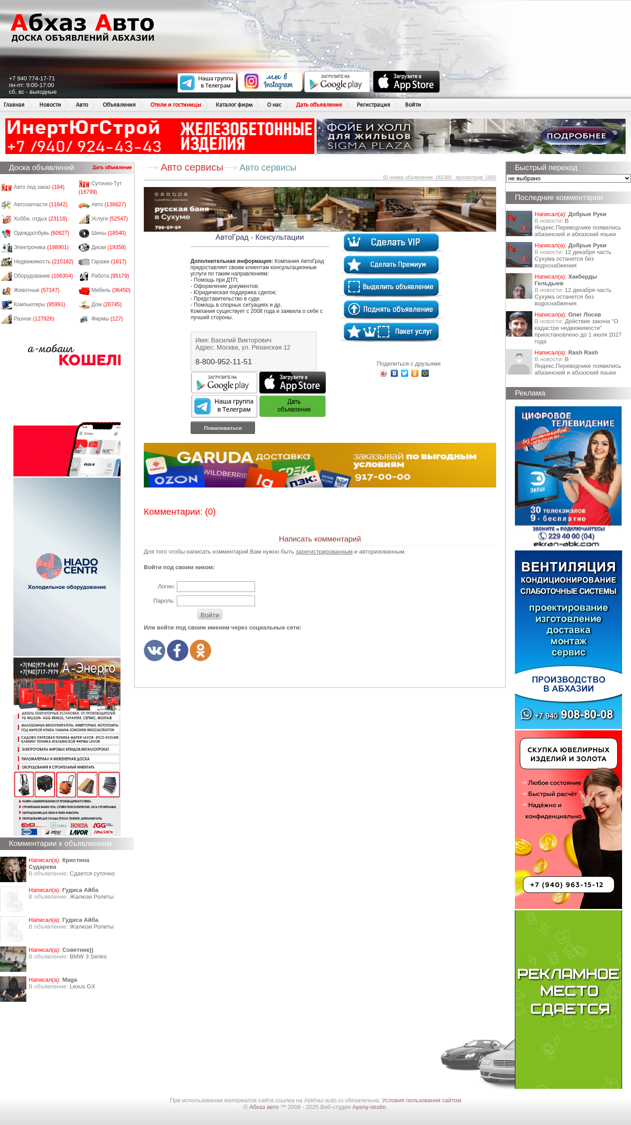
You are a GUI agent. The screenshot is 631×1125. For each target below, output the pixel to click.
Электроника (41, 247)
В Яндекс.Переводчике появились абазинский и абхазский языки (578, 227)
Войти (413, 104)
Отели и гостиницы (175, 104)
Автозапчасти (41, 204)
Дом (107, 304)
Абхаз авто (264, 1107)
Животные (37, 290)
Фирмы (107, 319)
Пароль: (164, 600)
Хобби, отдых (40, 219)
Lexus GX (82, 986)
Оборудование (43, 276)
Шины (109, 233)
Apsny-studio (369, 1107)
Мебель (111, 290)
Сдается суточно (92, 873)
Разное (34, 319)
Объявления (119, 104)
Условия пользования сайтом (421, 1100)
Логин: (166, 586)
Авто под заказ (39, 187)
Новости (50, 104)
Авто (82, 104)
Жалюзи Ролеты (91, 896)
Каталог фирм (234, 104)
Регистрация (373, 104)
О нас (274, 104)
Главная (14, 104)
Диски (109, 247)
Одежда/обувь (41, 233)
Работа (110, 276)
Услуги (110, 219)
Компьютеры (39, 304)
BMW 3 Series (88, 956)
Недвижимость (44, 261)
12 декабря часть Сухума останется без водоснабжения (573, 259)
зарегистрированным (324, 551)
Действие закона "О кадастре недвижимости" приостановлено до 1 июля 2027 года (578, 331)
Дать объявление (319, 104)
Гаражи (109, 261)
